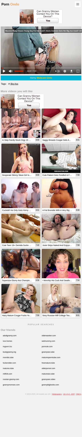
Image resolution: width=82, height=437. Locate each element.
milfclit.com (7, 374)
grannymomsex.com (11, 385)
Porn (10, 4)
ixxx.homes (7, 341)
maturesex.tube (48, 374)
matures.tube (8, 368)
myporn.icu (7, 346)
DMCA (78, 394)
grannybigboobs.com (50, 385)
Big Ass (13, 84)
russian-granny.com (11, 379)
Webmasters (57, 394)
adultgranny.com (9, 335)
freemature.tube (48, 363)
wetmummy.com (48, 341)
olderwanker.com (49, 335)
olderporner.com (48, 368)
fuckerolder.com (9, 363)
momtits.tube (8, 357)
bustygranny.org (9, 352)
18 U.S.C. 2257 (69, 394)
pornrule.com (47, 346)
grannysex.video (48, 379)
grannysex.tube (48, 352)
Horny (41, 78)
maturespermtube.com (51, 357)
